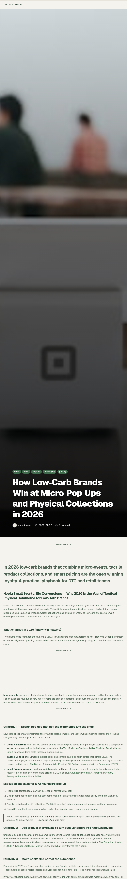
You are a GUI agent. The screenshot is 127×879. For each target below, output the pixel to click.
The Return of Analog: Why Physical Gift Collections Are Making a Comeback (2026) (74, 764)
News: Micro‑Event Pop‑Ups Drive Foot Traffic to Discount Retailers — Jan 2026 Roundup (57, 702)
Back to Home (13, 4)
